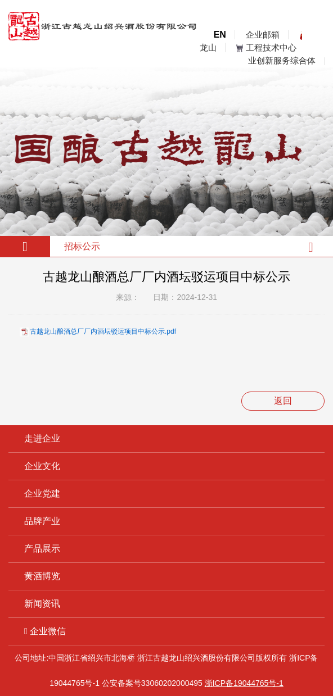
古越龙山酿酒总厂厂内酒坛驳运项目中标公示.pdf (103, 331)
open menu (316, 43)
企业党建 (42, 493)
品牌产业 (42, 521)
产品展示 (42, 548)
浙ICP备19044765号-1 (244, 683)
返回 (283, 401)
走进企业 (42, 438)
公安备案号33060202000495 (152, 683)
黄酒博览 (42, 576)
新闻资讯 (42, 603)
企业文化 (42, 466)
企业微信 (45, 631)
